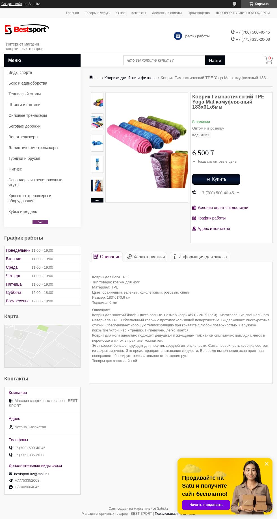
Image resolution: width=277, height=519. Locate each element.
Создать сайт (11, 4)
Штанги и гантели (24, 104)
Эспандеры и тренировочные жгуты (35, 182)
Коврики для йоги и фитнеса (131, 78)
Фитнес (15, 169)
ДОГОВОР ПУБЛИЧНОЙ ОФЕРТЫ (243, 13)
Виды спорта (20, 72)
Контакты (138, 13)
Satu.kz (162, 509)
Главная (72, 13)
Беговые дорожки (24, 126)
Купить (219, 179)
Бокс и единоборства (27, 83)
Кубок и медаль (22, 211)
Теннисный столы (24, 94)
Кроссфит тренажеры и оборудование (29, 198)
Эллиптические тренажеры (33, 147)
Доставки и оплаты (167, 13)
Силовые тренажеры (27, 115)
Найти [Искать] (215, 60)
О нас (120, 13)
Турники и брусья (24, 158)
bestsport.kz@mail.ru (31, 474)
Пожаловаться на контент (175, 514)
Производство (199, 13)
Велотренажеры (23, 137)
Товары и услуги (98, 13)
